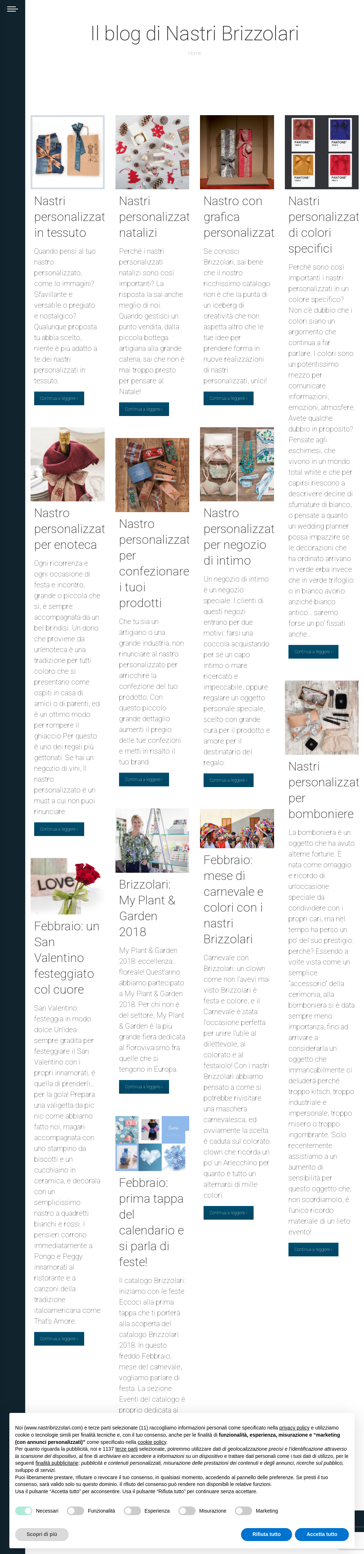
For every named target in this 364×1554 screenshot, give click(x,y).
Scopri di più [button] (42, 1534)
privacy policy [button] (294, 1428)
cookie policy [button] (152, 1442)
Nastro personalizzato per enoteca (73, 529)
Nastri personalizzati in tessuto (71, 217)
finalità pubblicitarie (57, 1463)
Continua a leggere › (59, 398)
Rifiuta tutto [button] (266, 1534)
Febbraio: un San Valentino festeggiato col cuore (67, 958)
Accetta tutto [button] (321, 1534)
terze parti (126, 1449)
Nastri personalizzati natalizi (156, 217)
